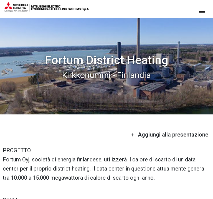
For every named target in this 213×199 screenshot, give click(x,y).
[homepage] (46, 9)
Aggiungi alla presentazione (169, 134)
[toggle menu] (201, 11)
